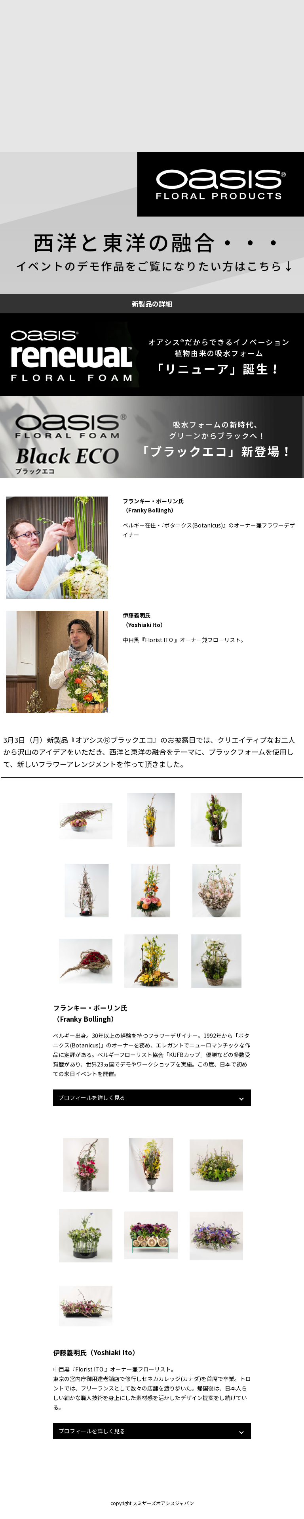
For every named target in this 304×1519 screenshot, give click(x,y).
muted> (152, 76)
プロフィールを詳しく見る (92, 1097)
